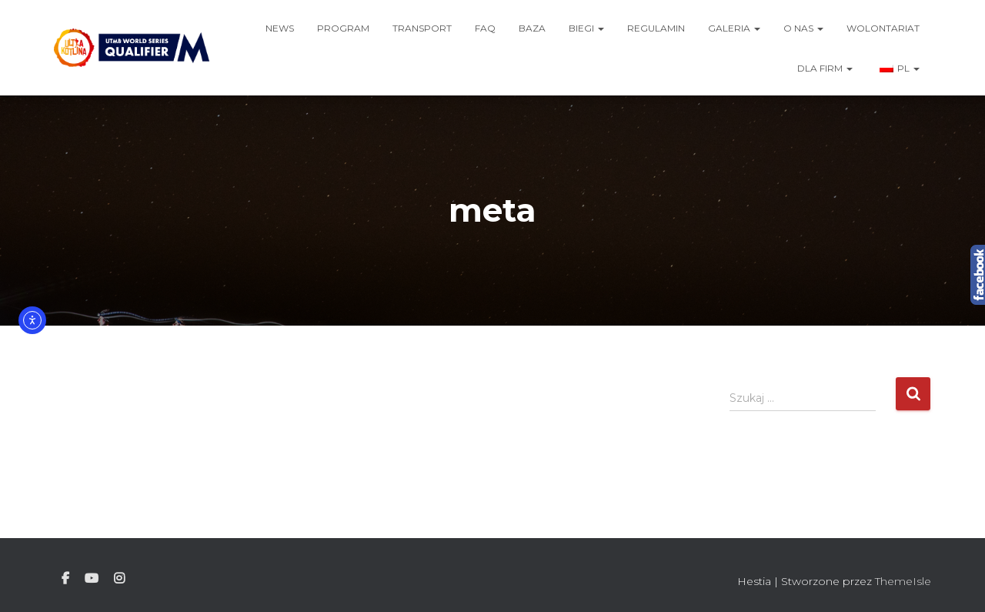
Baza (532, 28)
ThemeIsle (903, 581)
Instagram (119, 579)
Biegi (586, 28)
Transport (422, 28)
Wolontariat (883, 28)
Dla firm (825, 68)
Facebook (65, 579)
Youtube (91, 579)
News (279, 28)
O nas (803, 28)
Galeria (734, 28)
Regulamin (656, 28)
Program (343, 28)
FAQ (485, 28)
